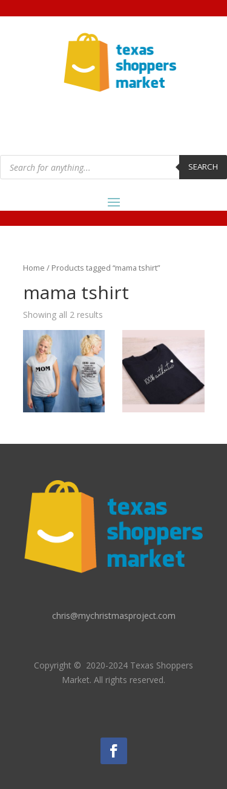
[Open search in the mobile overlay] (113, 167)
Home (34, 267)
